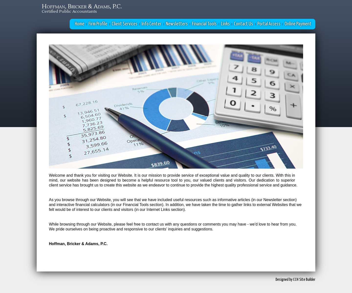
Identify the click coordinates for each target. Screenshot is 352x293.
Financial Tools (204, 24)
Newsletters (177, 24)
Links (225, 24)
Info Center (151, 24)
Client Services (124, 24)
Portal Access (268, 24)
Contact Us (243, 24)
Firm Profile (97, 24)
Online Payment (298, 24)
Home (79, 24)
